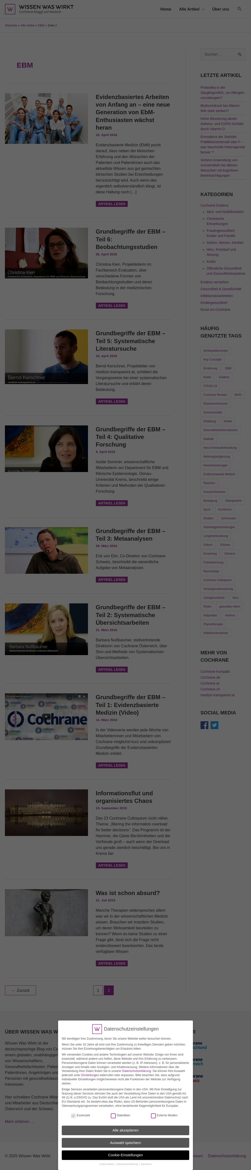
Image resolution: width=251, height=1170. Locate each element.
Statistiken (120, 1113)
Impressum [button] (146, 1161)
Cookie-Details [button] (106, 1161)
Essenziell (80, 1113)
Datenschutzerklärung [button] (127, 1161)
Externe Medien (164, 1113)
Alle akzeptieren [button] (126, 1128)
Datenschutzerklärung (136, 1068)
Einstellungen (90, 1072)
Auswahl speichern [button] (125, 1140)
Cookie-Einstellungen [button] (125, 1152)
